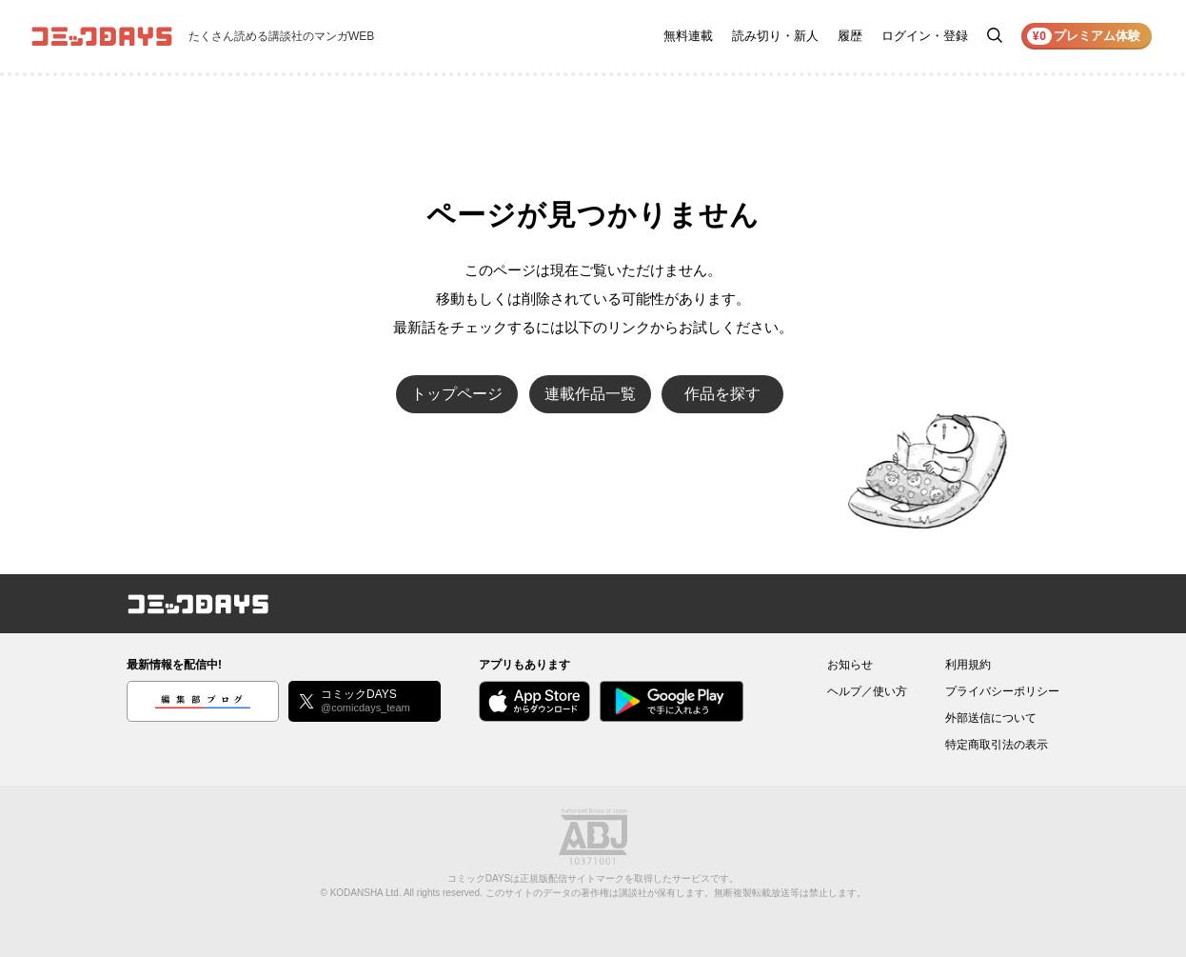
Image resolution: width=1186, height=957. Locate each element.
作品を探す (722, 394)
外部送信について (991, 718)
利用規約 (968, 664)
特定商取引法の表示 (996, 744)
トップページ (457, 394)
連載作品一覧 (590, 394)
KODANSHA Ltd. (366, 892)
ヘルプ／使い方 (867, 691)
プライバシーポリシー (1002, 691)
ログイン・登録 (924, 36)
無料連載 (688, 36)
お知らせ (850, 664)
